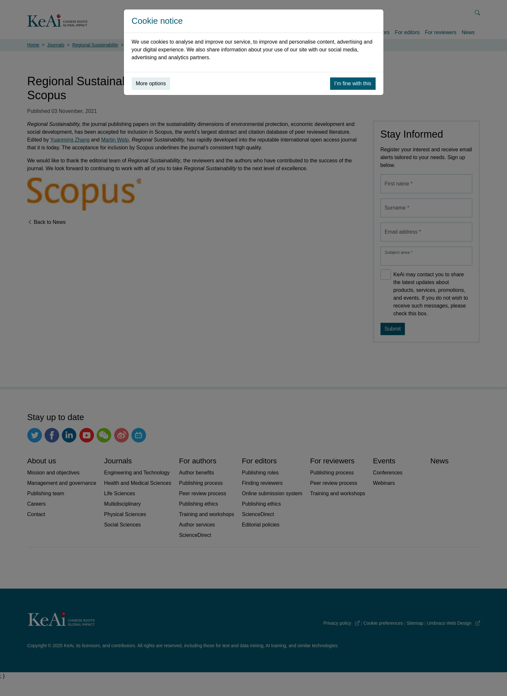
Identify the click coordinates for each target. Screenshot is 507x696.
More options (151, 83)
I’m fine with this (352, 83)
